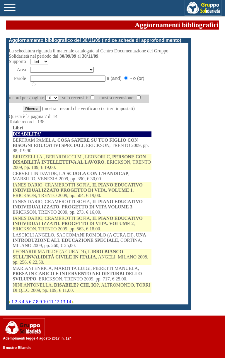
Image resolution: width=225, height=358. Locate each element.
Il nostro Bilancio (17, 348)
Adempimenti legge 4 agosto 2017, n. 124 (37, 338)
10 (46, 301)
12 (57, 301)
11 (51, 301)
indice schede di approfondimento (141, 40)
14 (69, 301)
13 (63, 301)
